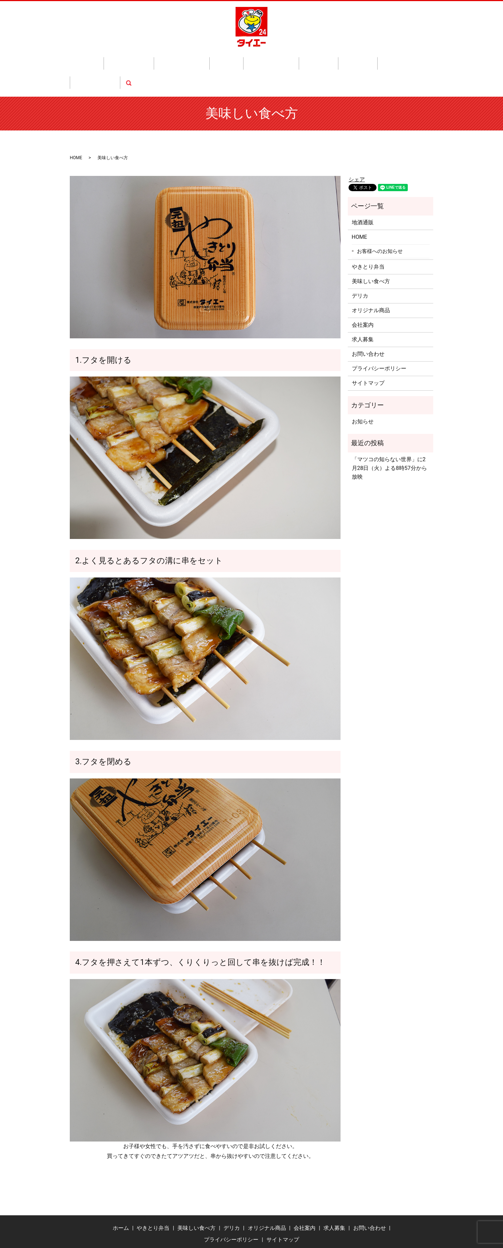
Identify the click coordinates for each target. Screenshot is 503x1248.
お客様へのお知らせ (380, 223)
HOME (76, 129)
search (400, 59)
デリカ (212, 59)
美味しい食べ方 (178, 59)
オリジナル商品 (245, 59)
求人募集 (339, 59)
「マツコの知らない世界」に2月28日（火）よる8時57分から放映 (389, 440)
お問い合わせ (372, 59)
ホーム (105, 59)
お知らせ (363, 393)
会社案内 (310, 59)
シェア (357, 151)
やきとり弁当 (136, 59)
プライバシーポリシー (379, 341)
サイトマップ (368, 355)
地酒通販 (282, 59)
